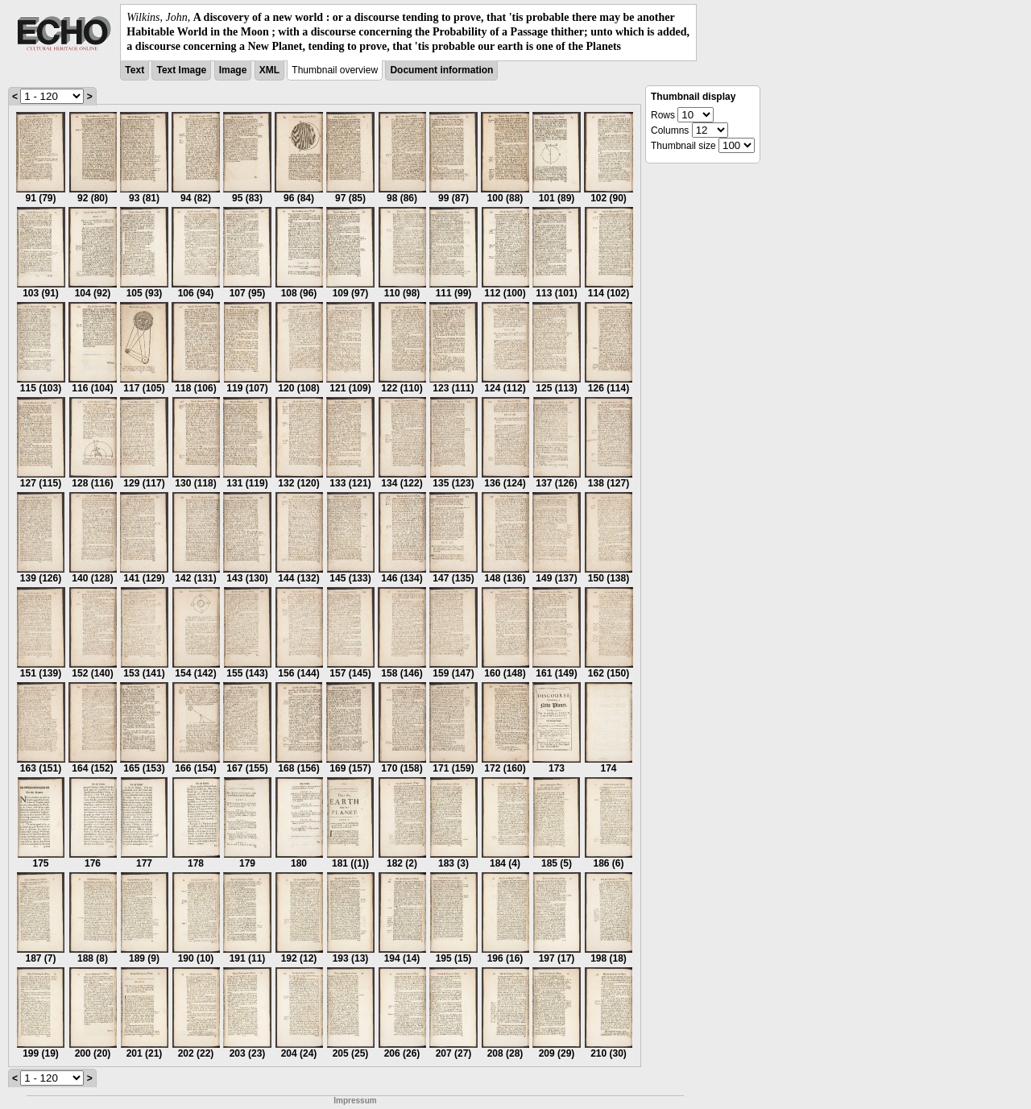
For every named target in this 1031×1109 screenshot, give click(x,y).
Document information (441, 70)
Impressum (354, 1100)
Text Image (181, 70)
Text (134, 70)
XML (269, 70)
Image (233, 70)
